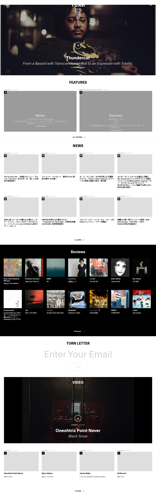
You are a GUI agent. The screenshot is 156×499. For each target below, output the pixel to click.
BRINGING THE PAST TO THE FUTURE (90, 93)
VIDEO (78, 15)
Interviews (7, 93)
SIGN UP (78, 370)
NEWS (78, 13)
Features (78, 11)
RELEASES (7, 156)
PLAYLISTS (7, 454)
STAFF (78, 18)
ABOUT (78, 17)
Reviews (78, 9)
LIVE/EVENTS (121, 156)
